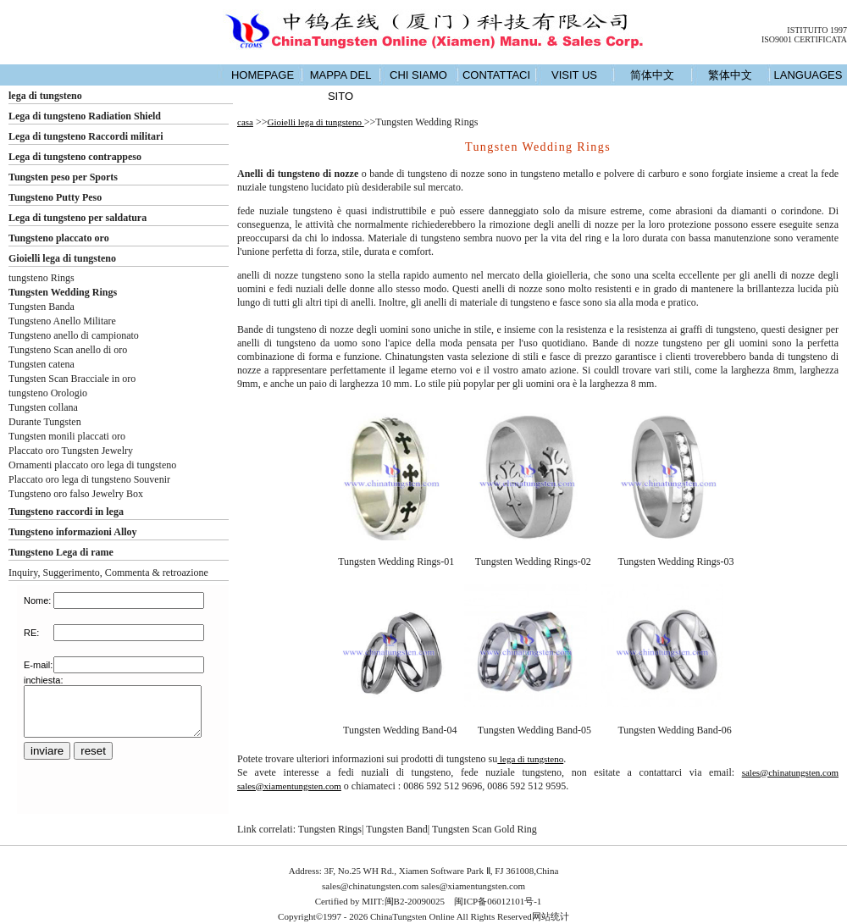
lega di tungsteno (45, 96)
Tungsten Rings (330, 829)
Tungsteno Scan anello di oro (67, 350)
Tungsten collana (43, 407)
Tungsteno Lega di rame (60, 552)
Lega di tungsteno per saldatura (77, 218)
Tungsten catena (41, 364)
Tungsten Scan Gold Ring (484, 829)
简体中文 (652, 75)
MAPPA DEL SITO (341, 85)
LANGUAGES (808, 75)
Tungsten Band (397, 829)
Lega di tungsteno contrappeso (74, 157)
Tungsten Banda (41, 307)
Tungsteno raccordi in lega (66, 511)
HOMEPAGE (262, 75)
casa (245, 122)
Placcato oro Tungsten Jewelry (70, 450)
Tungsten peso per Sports (63, 177)
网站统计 (550, 916)
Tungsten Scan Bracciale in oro (72, 379)
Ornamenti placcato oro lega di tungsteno (92, 465)
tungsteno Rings (41, 278)
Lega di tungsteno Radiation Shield (84, 116)
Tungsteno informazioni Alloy (72, 532)
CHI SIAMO (418, 75)
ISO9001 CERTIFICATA (804, 39)
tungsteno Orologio (47, 393)
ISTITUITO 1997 (817, 30)
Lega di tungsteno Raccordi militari (85, 136)
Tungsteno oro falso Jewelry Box (75, 494)
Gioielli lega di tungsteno (62, 258)
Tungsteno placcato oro (58, 238)
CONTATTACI (496, 75)
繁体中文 (730, 75)
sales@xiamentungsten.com (289, 786)
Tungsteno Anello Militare (62, 321)
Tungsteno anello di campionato (73, 335)
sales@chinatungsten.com (790, 772)
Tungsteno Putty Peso (55, 197)
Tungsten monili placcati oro (66, 436)
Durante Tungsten (44, 422)
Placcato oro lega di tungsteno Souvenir (89, 479)
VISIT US (574, 75)
